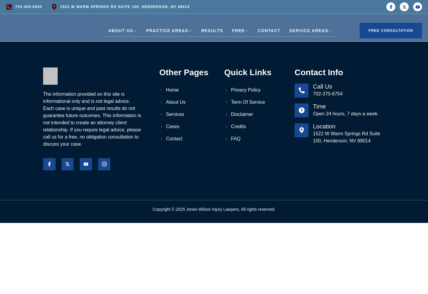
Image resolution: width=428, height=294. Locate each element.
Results (212, 30)
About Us (122, 30)
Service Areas (310, 30)
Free (240, 30)
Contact (269, 30)
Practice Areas (169, 30)
